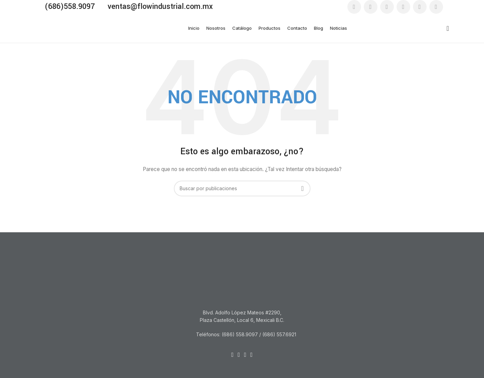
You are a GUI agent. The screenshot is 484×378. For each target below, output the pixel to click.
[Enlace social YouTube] (403, 7)
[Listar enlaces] (242, 334)
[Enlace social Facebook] (354, 7)
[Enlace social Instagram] (387, 7)
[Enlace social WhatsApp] (436, 7)
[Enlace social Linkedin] (420, 7)
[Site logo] (67, 27)
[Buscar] (445, 28)
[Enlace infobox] (67, 7)
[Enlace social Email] (370, 7)
